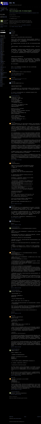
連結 (1, 86)
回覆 (1, 60)
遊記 (1, 81)
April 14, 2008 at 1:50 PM (16, 217)
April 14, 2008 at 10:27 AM (16, 159)
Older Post (39, 416)
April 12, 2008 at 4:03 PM (16, 93)
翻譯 (1, 80)
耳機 (1, 58)
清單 (1, 68)
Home (25, 416)
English (1, 42)
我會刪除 (1, 73)
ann (1, 64)
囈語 (1, 52)
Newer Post (11, 416)
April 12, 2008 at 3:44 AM (16, 68)
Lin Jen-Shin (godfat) (14, 95)
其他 (1, 50)
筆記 (1, 45)
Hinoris (12, 31)
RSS (6, 16)
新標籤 (1, 51)
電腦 (1, 44)
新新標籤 (1, 54)
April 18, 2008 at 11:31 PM (16, 389)
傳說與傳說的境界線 (3, 77)
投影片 (1, 70)
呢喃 (1, 49)
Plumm (12, 70)
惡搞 (1, 78)
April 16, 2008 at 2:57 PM (16, 313)
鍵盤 (1, 69)
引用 (1, 43)
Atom (4, 16)
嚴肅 (1, 53)
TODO (1, 62)
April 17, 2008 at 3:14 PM (16, 375)
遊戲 (1, 41)
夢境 (1, 59)
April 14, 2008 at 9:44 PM (16, 249)
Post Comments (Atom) (17, 418)
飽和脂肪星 (2, 61)
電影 (1, 82)
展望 (1, 79)
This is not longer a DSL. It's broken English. (20, 10)
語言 (1, 71)
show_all (16, 26)
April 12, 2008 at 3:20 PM (16, 75)
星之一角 (1, 63)
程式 (21, 26)
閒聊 (1, 40)
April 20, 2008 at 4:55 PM (16, 394)
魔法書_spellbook (3, 72)
